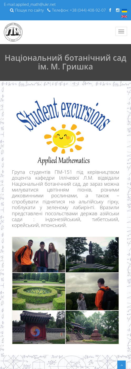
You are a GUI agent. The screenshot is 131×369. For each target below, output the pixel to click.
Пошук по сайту (27, 10)
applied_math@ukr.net (36, 4)
